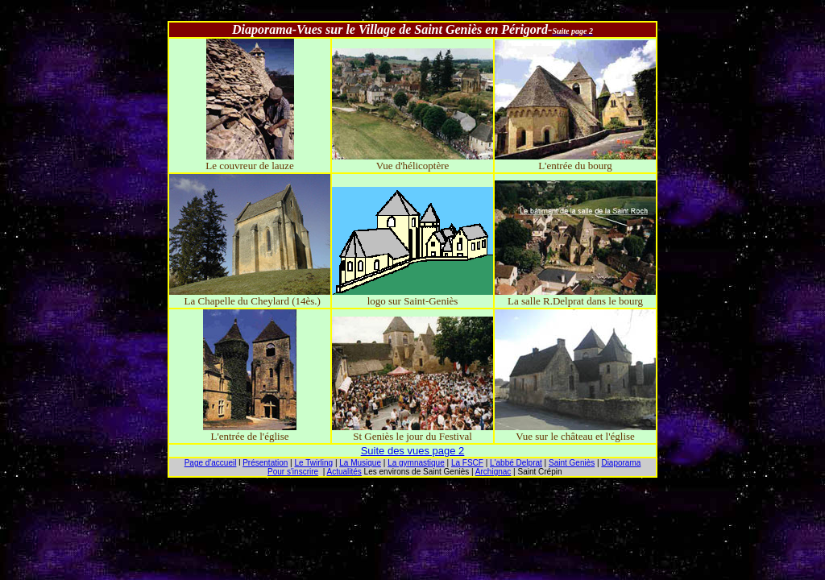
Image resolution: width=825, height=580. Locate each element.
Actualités (343, 471)
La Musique (360, 462)
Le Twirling (314, 462)
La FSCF (467, 462)
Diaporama (621, 462)
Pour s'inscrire (292, 471)
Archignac (493, 471)
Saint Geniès (572, 462)
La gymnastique (416, 462)
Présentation (265, 462)
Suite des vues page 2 (413, 451)
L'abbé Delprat (516, 462)
